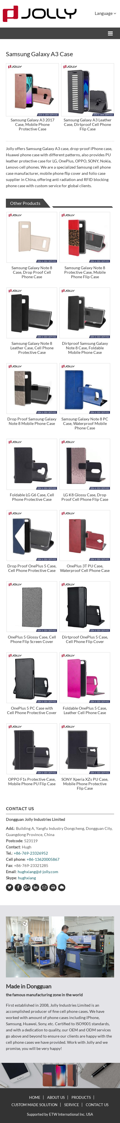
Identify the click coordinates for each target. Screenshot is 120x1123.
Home (34, 1097)
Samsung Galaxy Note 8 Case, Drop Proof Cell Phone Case (31, 272)
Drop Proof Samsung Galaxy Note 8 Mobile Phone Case (31, 421)
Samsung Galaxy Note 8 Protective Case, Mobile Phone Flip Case (85, 272)
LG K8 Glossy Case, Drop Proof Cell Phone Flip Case (84, 497)
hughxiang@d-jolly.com (38, 871)
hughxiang (27, 877)
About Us (56, 1097)
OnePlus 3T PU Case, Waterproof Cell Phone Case (85, 568)
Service (71, 1105)
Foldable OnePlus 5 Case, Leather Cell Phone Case (85, 710)
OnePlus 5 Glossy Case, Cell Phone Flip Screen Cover (32, 639)
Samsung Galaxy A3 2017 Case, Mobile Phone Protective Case (32, 124)
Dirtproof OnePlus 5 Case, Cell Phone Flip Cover (85, 639)
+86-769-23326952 (31, 853)
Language (105, 13)
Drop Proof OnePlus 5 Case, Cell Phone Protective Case (31, 568)
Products (81, 1097)
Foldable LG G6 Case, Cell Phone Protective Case (32, 497)
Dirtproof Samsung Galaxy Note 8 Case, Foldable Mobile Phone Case (85, 348)
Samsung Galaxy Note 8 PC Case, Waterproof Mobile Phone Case (84, 423)
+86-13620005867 (43, 859)
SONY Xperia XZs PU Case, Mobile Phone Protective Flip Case (84, 784)
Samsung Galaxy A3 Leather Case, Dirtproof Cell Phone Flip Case (88, 124)
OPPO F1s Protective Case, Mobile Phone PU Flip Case (32, 781)
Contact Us (20, 808)
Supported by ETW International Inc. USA (60, 1114)
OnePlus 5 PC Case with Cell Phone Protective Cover (32, 710)
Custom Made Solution (34, 1105)
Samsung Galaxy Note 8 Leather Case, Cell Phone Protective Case (32, 348)
